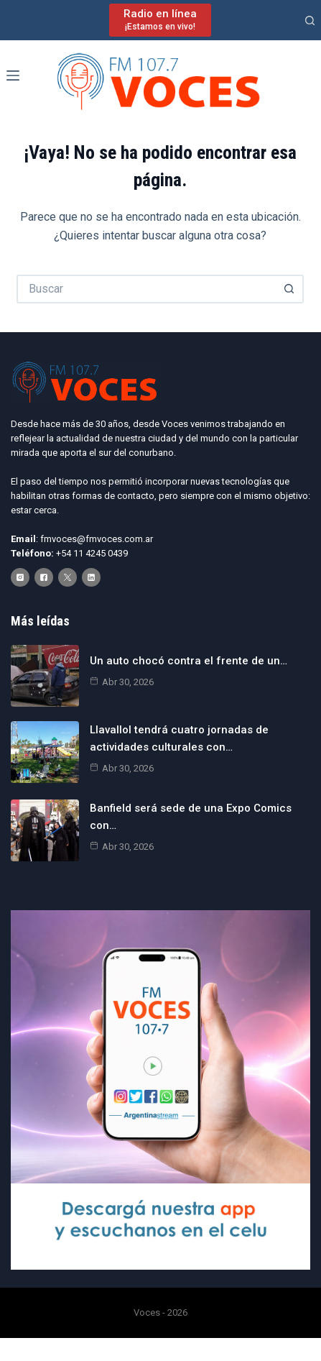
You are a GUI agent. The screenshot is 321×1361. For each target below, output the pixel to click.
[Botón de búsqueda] (289, 289)
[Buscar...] (146, 289)
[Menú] (12, 75)
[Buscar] (310, 20)
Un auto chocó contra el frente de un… (188, 660)
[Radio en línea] (160, 20)
